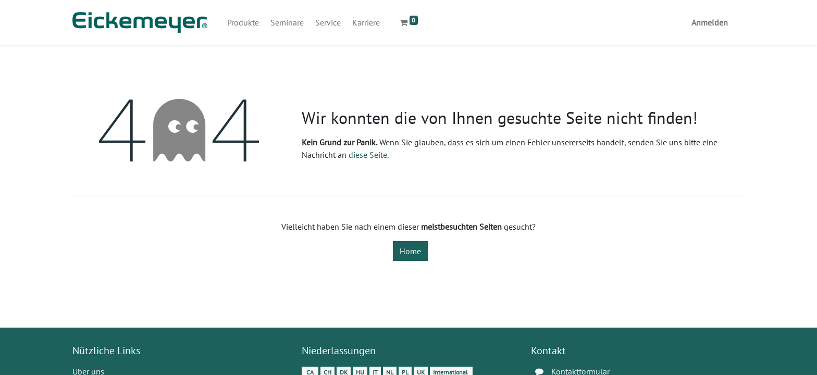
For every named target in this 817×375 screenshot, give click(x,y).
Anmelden (709, 22)
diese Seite (368, 154)
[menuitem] (243, 22)
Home (410, 251)
